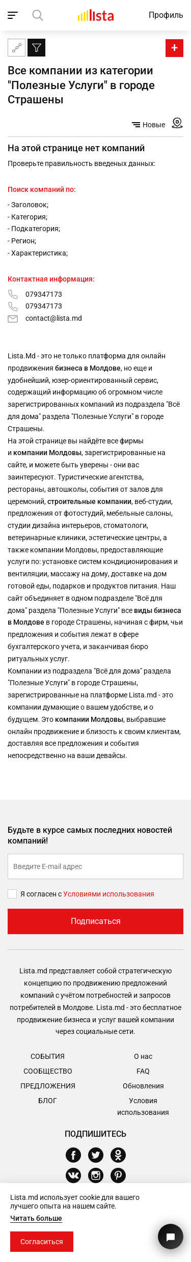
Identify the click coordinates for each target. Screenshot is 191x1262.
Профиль (166, 15)
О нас (143, 1056)
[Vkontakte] (77, 1175)
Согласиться (41, 1242)
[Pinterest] (122, 1175)
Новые (148, 125)
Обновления (143, 1086)
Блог (47, 1101)
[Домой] (96, 15)
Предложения (47, 1086)
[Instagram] (99, 1175)
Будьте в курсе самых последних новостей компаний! (90, 835)
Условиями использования (108, 894)
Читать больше (36, 1218)
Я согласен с (41, 894)
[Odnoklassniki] (122, 1155)
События (48, 1056)
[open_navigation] (14, 15)
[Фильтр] (36, 48)
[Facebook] (77, 1155)
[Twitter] (99, 1155)
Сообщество (47, 1071)
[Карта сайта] (16, 48)
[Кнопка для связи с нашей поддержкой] (170, 1236)
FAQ (143, 1071)
